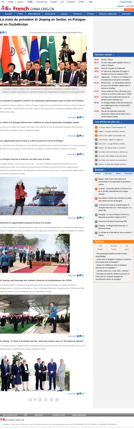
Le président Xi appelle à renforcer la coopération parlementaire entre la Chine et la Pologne (42, 101)
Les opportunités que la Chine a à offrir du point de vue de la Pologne (31, 141)
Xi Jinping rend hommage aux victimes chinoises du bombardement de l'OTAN (36, 280)
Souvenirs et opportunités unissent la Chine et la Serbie (25, 223)
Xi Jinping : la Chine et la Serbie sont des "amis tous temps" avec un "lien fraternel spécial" (41, 341)
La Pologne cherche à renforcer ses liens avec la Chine (25, 159)
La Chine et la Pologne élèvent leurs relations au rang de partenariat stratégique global (39, 122)
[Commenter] (56, 33)
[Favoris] (33, 33)
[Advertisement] (113, 34)
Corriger (65, 33)
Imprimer (40, 33)
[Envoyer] (47, 33)
